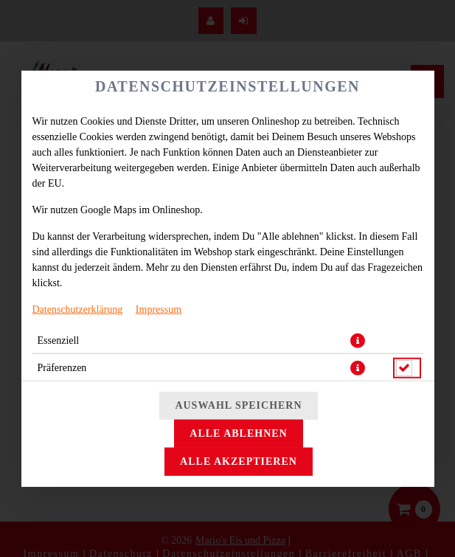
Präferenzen (62, 367)
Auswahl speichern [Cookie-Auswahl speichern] (238, 405)
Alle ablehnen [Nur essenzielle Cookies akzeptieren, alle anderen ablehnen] (238, 433)
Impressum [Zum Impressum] (158, 308)
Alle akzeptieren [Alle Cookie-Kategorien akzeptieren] (238, 461)
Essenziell (59, 339)
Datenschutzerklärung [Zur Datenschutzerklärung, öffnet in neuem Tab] (77, 308)
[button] (357, 340)
